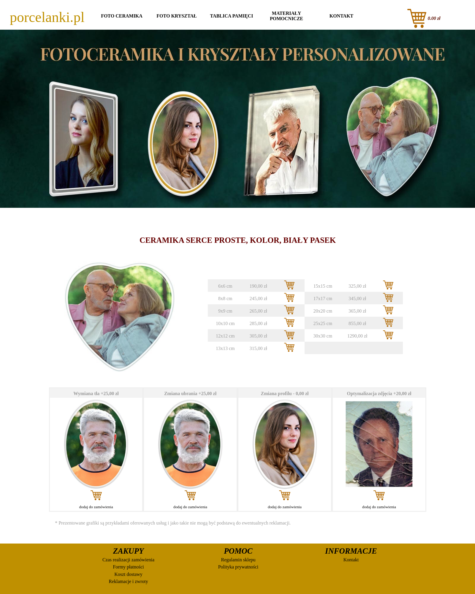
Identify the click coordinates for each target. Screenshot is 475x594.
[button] (289, 286)
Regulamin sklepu (238, 559)
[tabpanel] (237, 230)
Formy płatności (128, 566)
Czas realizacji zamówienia (128, 559)
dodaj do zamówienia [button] (96, 507)
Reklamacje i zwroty (128, 581)
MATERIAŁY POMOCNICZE (286, 16)
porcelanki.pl (47, 17)
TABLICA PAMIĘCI (231, 15)
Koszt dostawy (128, 574)
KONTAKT (342, 15)
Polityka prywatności (238, 566)
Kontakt (351, 559)
